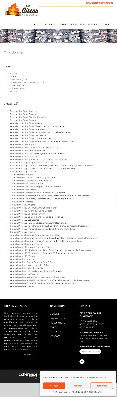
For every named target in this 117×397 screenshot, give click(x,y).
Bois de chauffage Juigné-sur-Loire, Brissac (31, 162)
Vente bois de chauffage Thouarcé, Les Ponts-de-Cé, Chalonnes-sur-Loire (46, 241)
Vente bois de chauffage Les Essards (28, 135)
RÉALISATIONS (17, 88)
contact (14, 76)
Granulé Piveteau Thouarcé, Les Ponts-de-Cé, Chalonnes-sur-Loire (42, 229)
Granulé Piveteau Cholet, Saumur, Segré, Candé (33, 207)
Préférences (101, 385)
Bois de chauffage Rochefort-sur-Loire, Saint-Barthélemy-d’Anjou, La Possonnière (51, 165)
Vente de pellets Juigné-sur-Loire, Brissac (30, 265)
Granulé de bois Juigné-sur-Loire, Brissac (30, 180)
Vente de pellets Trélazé (22, 286)
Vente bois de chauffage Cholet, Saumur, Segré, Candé (37, 126)
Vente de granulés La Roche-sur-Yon (28, 150)
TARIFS (13, 91)
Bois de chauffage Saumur (23, 120)
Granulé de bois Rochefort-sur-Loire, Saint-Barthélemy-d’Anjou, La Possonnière (49, 195)
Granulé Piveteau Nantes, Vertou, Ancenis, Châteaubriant (38, 223)
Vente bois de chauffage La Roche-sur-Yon (31, 129)
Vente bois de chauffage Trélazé (26, 244)
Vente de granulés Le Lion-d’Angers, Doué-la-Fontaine (37, 153)
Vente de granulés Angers (23, 144)
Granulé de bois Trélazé (21, 201)
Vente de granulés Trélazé (23, 256)
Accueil (13, 73)
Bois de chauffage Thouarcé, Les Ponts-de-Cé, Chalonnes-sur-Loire (43, 168)
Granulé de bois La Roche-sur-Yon (27, 183)
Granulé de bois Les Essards (24, 189)
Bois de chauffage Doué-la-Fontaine (28, 117)
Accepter (54, 385)
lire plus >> (31, 354)
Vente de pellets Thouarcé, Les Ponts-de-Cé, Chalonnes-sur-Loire (42, 283)
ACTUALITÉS (56, 331)
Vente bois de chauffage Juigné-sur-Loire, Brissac (34, 235)
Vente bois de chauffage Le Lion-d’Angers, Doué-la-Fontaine (40, 132)
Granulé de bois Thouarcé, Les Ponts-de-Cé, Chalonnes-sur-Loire (42, 198)
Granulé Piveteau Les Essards (24, 220)
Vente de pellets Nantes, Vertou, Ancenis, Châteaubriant (37, 277)
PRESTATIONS (17, 85)
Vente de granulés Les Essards (25, 156)
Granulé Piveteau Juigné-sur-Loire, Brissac (31, 210)
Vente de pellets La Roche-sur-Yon (27, 268)
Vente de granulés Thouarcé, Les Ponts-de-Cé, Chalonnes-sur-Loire (43, 253)
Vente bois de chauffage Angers (26, 123)
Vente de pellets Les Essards (24, 274)
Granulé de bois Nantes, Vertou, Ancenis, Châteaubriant (37, 192)
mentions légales (18, 79)
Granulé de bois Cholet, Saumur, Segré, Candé (33, 177)
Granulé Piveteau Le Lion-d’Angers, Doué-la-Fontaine (36, 217)
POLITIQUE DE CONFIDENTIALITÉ (87, 392)
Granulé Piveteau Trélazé (22, 232)
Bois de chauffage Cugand (23, 114)
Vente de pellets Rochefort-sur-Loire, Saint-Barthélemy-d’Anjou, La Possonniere (49, 280)
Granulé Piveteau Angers (22, 204)
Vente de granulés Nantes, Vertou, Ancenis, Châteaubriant (38, 159)
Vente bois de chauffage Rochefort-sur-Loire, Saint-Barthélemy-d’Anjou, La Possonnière (54, 238)
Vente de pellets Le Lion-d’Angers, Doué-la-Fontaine (36, 271)
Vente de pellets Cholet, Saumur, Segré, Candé (33, 262)
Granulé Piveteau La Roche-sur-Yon (27, 214)
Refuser (78, 385)
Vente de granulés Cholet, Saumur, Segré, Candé (34, 147)
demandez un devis (90, 351)
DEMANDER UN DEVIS (99, 3)
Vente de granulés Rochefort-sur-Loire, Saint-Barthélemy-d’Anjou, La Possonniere (50, 250)
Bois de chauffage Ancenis (23, 111)
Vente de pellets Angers (22, 259)
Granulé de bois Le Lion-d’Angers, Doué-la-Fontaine (35, 186)
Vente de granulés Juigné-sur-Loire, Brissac (31, 247)
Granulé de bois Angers (21, 174)
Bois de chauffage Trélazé (23, 171)
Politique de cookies (61, 392)
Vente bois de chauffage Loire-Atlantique (30, 138)
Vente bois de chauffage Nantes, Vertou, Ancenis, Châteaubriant (42, 141)
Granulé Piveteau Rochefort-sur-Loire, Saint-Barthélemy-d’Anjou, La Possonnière (50, 226)
